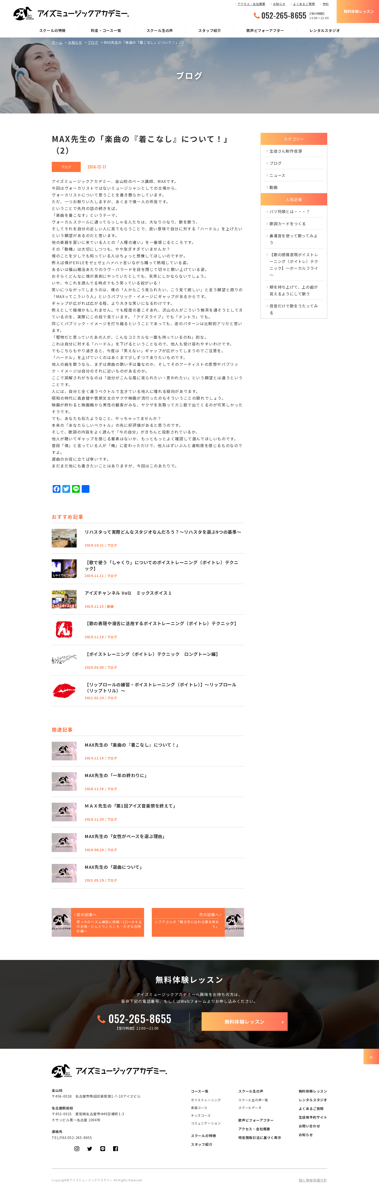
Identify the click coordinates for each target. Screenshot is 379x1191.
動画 (274, 187)
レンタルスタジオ (324, 30)
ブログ (92, 42)
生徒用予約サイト (313, 1117)
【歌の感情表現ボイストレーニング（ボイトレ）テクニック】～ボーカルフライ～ (294, 265)
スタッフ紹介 (209, 30)
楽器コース (199, 1107)
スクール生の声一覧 (253, 1100)
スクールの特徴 (52, 30)
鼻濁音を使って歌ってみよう (294, 239)
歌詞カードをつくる (288, 223)
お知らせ (279, 4)
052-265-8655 (283, 15)
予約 (325, 4)
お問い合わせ (309, 1126)
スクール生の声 (159, 30)
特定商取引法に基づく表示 (259, 1137)
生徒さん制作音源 (286, 151)
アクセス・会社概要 (251, 4)
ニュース (277, 175)
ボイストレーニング (206, 1100)
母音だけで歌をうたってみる (294, 309)
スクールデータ (250, 1107)
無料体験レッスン (359, 11)
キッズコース (201, 1115)
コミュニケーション (206, 1123)
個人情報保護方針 (313, 1180)
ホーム (57, 42)
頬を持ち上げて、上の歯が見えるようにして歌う (294, 290)
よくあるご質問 (304, 4)
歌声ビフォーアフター (265, 30)
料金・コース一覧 (106, 30)
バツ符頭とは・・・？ (290, 211)
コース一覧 (200, 1091)
